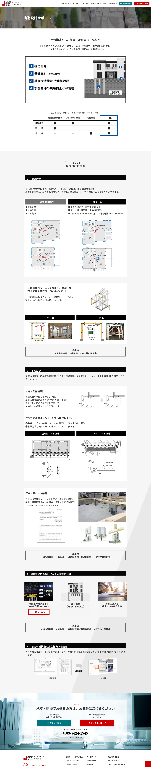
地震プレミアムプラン (74, 764)
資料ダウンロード (142, 3)
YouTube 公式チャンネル (37, 765)
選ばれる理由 (91, 760)
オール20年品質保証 (73, 761)
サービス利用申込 (114, 760)
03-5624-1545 (77, 733)
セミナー (86, 3)
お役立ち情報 (95, 3)
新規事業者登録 (113, 757)
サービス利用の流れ (109, 3)
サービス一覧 (64, 3)
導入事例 (75, 3)
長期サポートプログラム (74, 757)
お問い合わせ (127, 3)
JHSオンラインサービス (116, 764)
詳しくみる (40, 611)
